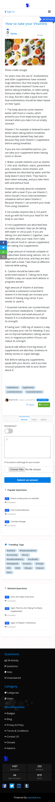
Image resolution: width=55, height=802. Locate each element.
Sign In (9, 11)
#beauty (28, 568)
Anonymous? (10, 425)
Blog (8, 719)
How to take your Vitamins (26, 23)
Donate (9, 742)
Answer (44, 404)
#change (39, 563)
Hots (8, 672)
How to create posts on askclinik (25, 498)
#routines (27, 563)
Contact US (11, 736)
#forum (25, 555)
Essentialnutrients (14, 392)
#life (9, 568)
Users (8, 698)
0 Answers (10, 502)
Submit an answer (27, 480)
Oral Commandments (20, 510)
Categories (11, 692)
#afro (9, 572)
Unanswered (12, 677)
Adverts (9, 748)
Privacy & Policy (14, 725)
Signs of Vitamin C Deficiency (23, 622)
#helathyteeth (12, 563)
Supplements (28, 387)
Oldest (43, 419)
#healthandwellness (15, 559)
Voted (34, 419)
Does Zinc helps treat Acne (22, 596)
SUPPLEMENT (42, 400)
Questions (11, 666)
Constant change (18, 521)
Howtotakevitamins (34, 392)
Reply (30, 404)
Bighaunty (13, 399)
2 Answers (10, 514)
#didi (17, 568)
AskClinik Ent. (34, 797)
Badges (9, 713)
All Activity (11, 660)
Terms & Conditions (16, 730)
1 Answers (10, 601)
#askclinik (11, 550)
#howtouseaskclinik (28, 550)
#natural (39, 568)
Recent (24, 419)
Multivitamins (12, 387)
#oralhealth (33, 559)
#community (12, 555)
